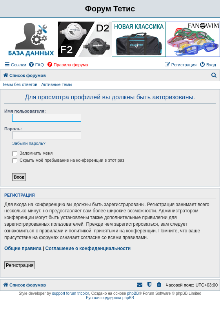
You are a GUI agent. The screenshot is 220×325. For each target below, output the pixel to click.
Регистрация (19, 265)
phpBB (133, 293)
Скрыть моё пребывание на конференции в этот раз (68, 160)
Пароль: (13, 128)
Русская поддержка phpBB (110, 298)
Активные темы (56, 84)
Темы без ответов (19, 84)
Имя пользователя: (25, 111)
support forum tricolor (70, 293)
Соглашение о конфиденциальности (88, 248)
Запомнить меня (32, 153)
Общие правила (23, 248)
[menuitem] (36, 64)
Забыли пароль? (28, 143)
